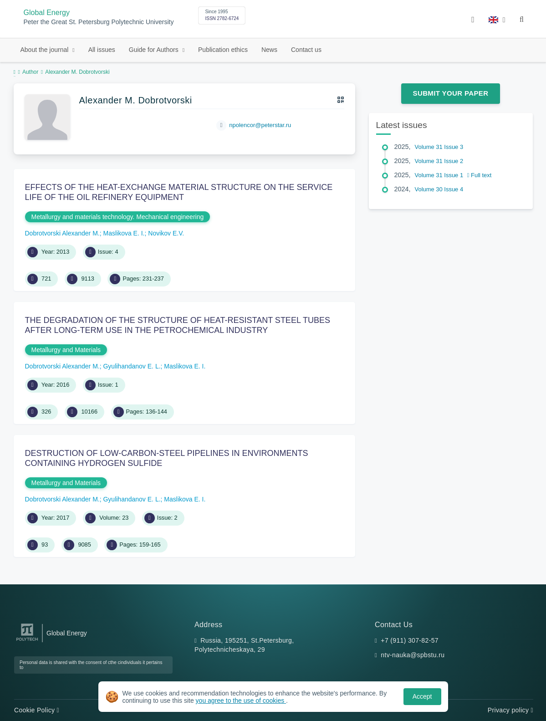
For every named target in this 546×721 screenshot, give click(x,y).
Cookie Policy (36, 710)
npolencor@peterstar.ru (260, 125)
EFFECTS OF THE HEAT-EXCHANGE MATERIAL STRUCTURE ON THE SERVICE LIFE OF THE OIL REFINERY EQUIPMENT (179, 192)
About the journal (45, 49)
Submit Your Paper (451, 93)
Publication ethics (223, 49)
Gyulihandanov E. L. (131, 366)
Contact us (306, 49)
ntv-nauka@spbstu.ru (412, 655)
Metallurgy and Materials (66, 349)
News (269, 49)
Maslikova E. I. (123, 233)
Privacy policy (510, 710)
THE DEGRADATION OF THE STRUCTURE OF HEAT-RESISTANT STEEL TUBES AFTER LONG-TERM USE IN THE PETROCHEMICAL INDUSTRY (177, 325)
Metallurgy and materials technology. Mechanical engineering (117, 216)
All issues (101, 49)
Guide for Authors (154, 49)
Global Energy (47, 12)
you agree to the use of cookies (241, 700)
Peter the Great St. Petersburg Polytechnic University (99, 22)
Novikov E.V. (166, 233)
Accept (422, 696)
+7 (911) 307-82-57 (410, 640)
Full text (479, 175)
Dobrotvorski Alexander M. (62, 233)
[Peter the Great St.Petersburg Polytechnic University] (27, 641)
